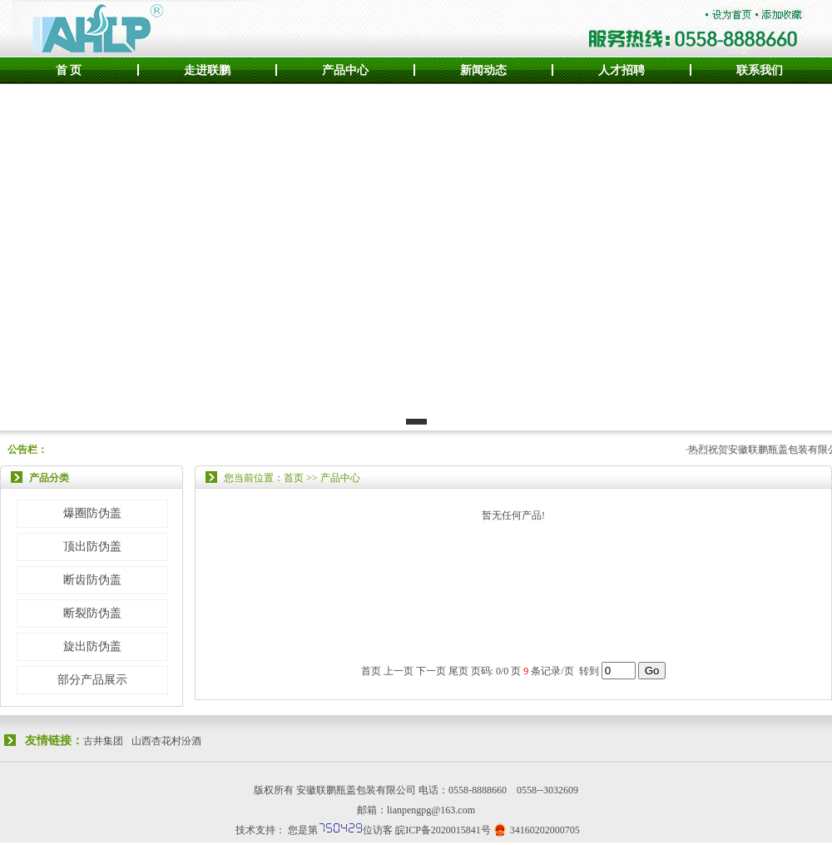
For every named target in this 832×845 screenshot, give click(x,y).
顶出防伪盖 (92, 546)
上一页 (399, 671)
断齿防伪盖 (92, 580)
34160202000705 (545, 830)
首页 (371, 671)
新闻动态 (483, 70)
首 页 (69, 70)
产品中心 (345, 70)
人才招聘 (621, 70)
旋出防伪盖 (92, 646)
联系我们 (759, 70)
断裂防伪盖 (92, 613)
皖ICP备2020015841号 (443, 830)
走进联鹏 (207, 70)
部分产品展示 (92, 680)
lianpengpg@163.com (431, 810)
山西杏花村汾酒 (166, 741)
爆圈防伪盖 (92, 513)
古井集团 (103, 741)
